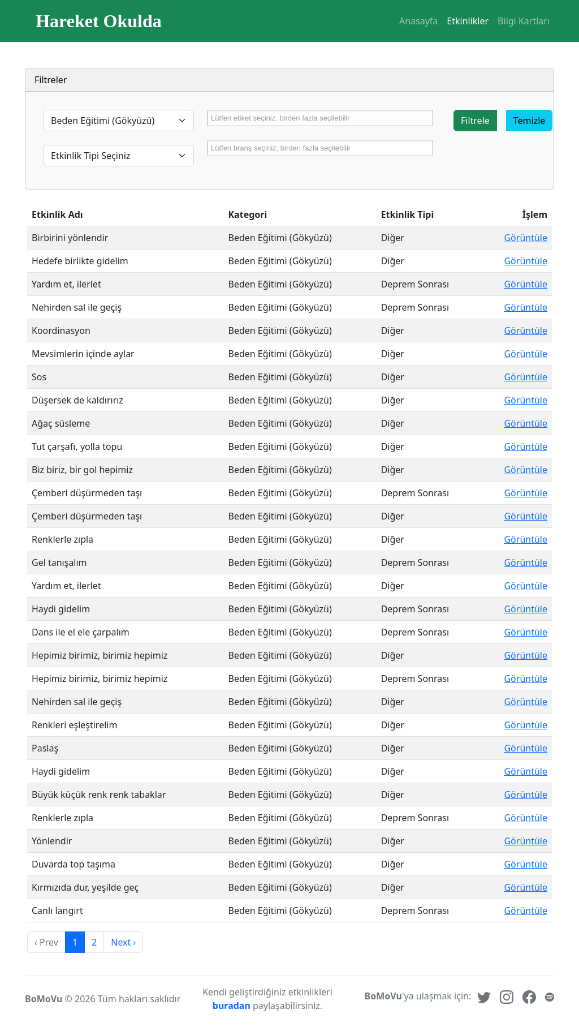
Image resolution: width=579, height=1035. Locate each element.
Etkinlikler (468, 21)
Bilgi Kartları (524, 21)
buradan (233, 1005)
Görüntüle (525, 237)
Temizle (529, 120)
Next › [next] (123, 942)
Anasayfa (418, 21)
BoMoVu (43, 999)
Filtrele (475, 120)
